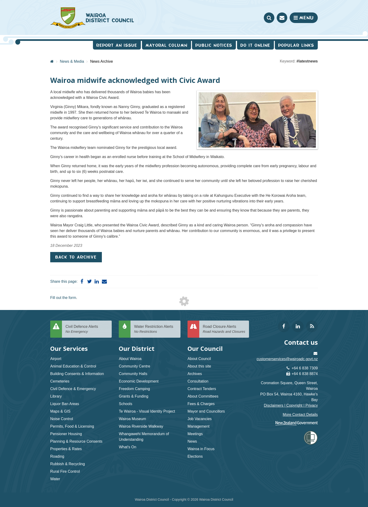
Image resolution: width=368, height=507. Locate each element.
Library (56, 396)
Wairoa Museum (132, 419)
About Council (199, 359)
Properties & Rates (66, 449)
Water (55, 479)
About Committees (203, 396)
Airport (55, 359)
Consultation (198, 381)
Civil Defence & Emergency (73, 389)
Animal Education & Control (73, 366)
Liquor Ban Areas (64, 404)
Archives (195, 374)
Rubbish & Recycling (67, 464)
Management (198, 426)
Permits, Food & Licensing (72, 426)
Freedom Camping (134, 389)
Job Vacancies (200, 419)
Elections (195, 456)
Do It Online (255, 45)
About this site (199, 366)
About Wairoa (130, 359)
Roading (57, 456)
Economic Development (138, 381)
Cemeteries (59, 381)
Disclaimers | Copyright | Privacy (291, 405)
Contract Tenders (202, 389)
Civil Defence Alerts (86, 329)
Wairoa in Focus (201, 449)
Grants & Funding (133, 396)
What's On (127, 447)
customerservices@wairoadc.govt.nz (287, 359)
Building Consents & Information (77, 374)
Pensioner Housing (66, 434)
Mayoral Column (167, 45)
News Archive (101, 61)
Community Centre (134, 366)
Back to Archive (76, 257)
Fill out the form (63, 298)
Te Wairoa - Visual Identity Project (147, 411)
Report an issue (116, 45)
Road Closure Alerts (224, 329)
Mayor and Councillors (206, 411)
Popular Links (296, 45)
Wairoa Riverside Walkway (141, 426)
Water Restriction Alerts (155, 329)
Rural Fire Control (65, 471)
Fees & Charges (201, 404)
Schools (125, 404)
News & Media (72, 61)
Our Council (205, 348)
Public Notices (214, 45)
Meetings (195, 434)
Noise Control (61, 419)
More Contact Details (300, 415)
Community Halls (133, 374)
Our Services (69, 348)
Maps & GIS (60, 411)
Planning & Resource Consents (76, 441)
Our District (136, 348)
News (192, 441)
